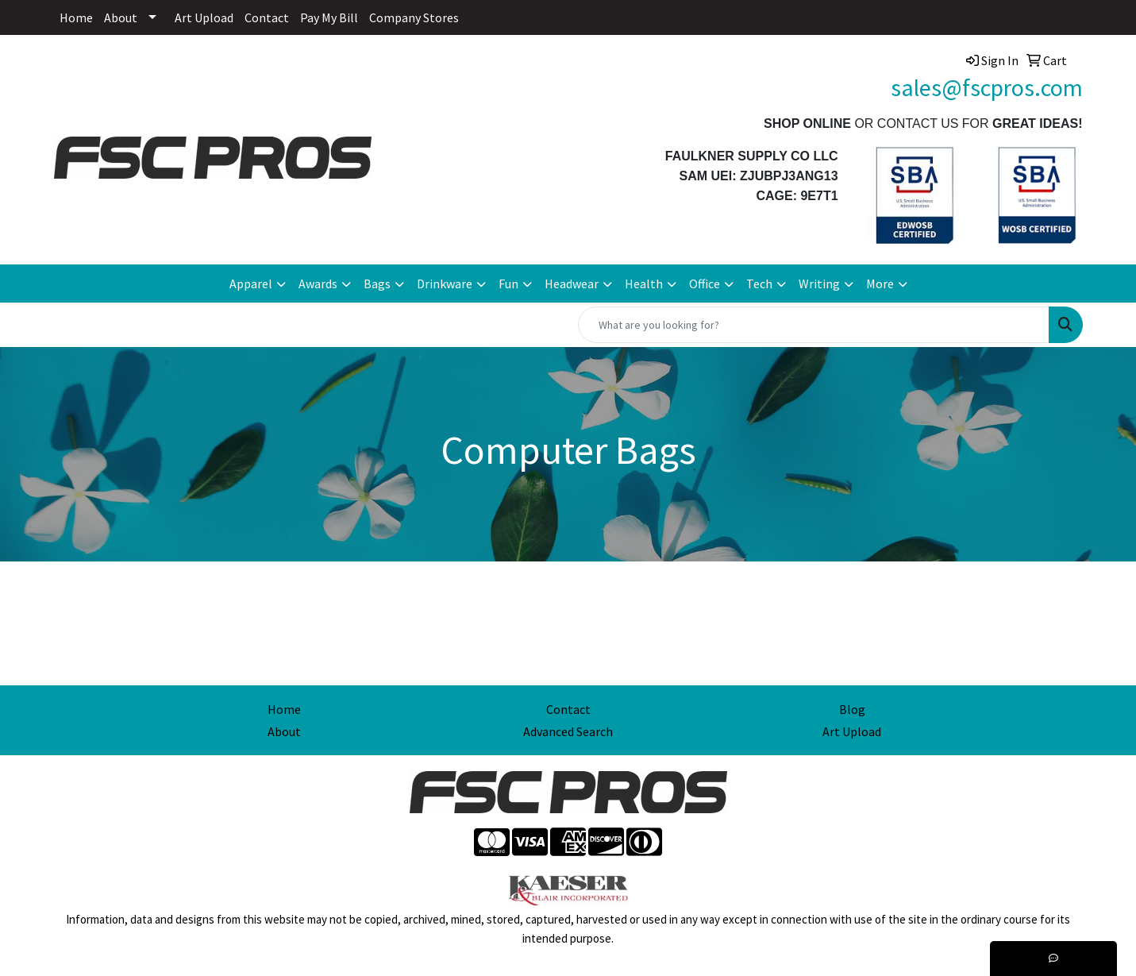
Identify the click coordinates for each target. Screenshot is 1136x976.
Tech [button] (759, 283)
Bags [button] (377, 283)
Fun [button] (508, 283)
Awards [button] (317, 283)
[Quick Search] (813, 325)
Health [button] (644, 283)
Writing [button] (819, 283)
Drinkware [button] (444, 283)
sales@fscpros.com (987, 87)
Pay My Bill (329, 17)
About (120, 17)
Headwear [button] (572, 283)
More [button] (880, 283)
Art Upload (204, 17)
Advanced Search (568, 731)
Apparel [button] (250, 283)
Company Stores (414, 17)
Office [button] (704, 283)
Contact (267, 17)
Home (76, 17)
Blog (852, 709)
